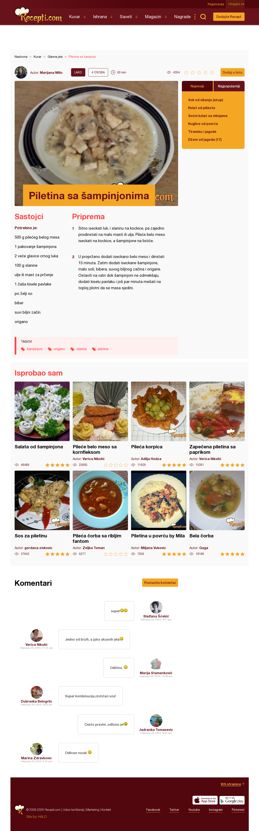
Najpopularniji (229, 86)
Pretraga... (203, 17)
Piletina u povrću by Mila (158, 513)
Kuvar (74, 16)
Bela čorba (217, 513)
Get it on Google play (232, 800)
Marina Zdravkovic (36, 758)
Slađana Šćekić (156, 616)
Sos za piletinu (42, 513)
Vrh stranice (231, 784)
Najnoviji (197, 86)
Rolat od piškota (201, 108)
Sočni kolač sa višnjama (207, 116)
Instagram (216, 809)
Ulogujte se (237, 4)
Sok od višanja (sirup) (205, 100)
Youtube (194, 809)
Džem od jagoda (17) (205, 139)
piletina (103, 349)
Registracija (216, 4)
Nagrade (182, 16)
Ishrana (100, 16)
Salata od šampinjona (42, 424)
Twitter (174, 809)
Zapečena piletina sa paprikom (217, 424)
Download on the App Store (205, 800)
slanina (81, 349)
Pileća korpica (158, 424)
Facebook (153, 809)
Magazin (153, 16)
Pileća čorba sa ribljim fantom (100, 513)
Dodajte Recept (228, 17)
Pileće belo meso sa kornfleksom (100, 424)
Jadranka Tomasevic (156, 730)
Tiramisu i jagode (202, 131)
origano (59, 349)
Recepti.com (39, 15)
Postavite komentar (160, 583)
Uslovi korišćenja (73, 809)
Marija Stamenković (156, 673)
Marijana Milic (51, 72)
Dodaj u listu (232, 72)
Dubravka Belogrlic (36, 701)
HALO (42, 816)
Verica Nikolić (37, 644)
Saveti (126, 16)
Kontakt (106, 809)
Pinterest (238, 809)
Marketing (92, 809)
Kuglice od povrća (203, 124)
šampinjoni (34, 349)
